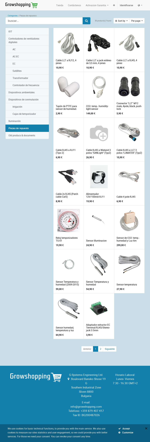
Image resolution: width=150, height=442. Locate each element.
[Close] (146, 428)
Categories (13, 15)
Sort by (120, 20)
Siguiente (110, 349)
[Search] (86, 20)
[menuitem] (60, 5)
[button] (114, 5)
